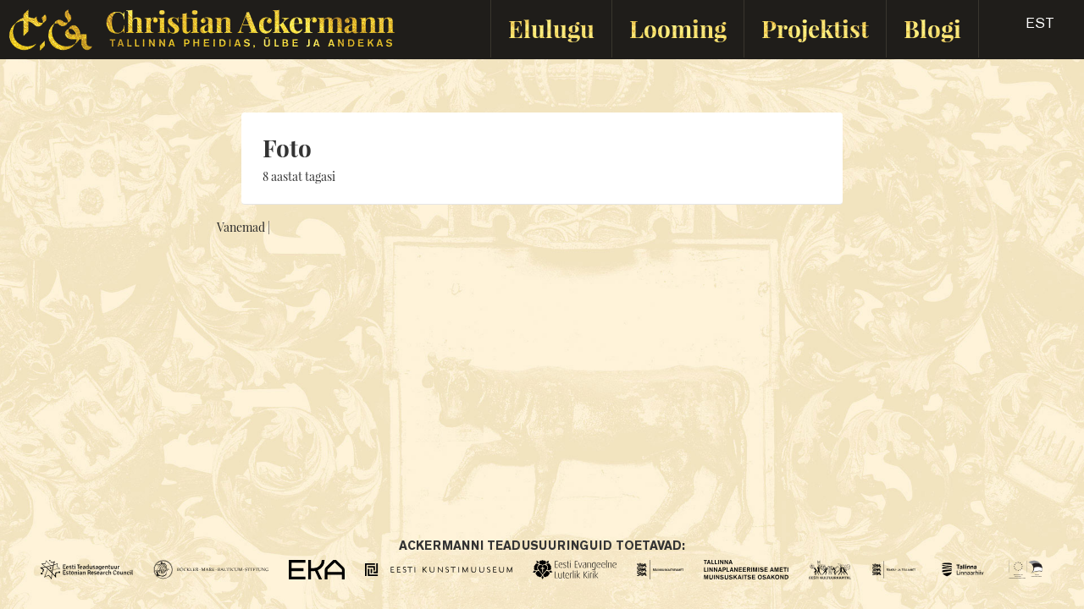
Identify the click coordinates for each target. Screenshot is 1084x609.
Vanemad (241, 227)
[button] (1025, 28)
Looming (678, 28)
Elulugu (551, 28)
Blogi (932, 28)
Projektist (815, 28)
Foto (287, 147)
